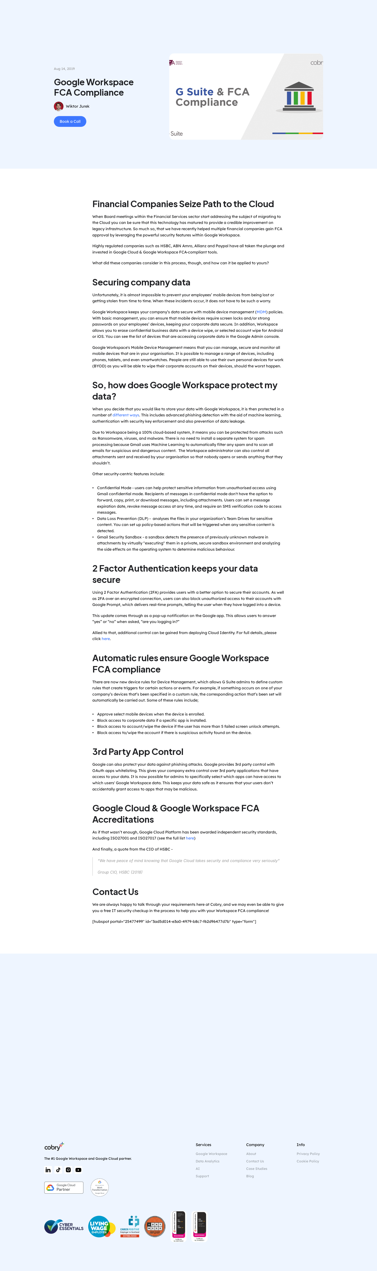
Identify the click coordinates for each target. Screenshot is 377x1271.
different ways (126, 415)
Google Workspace (211, 1154)
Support (202, 1176)
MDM (261, 311)
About (251, 1154)
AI (198, 1168)
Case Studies (256, 1168)
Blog (250, 1176)
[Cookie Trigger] (308, 1161)
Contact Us (255, 1161)
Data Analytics (208, 1161)
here (106, 638)
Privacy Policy (308, 1154)
